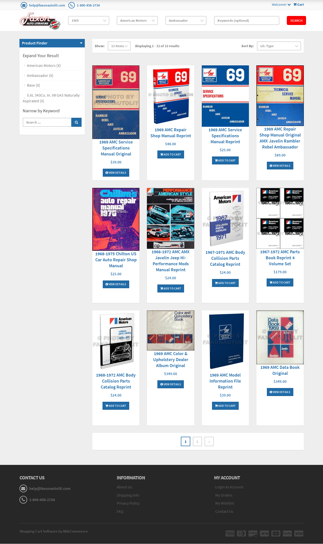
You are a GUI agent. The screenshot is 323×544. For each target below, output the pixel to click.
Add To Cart (170, 154)
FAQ (120, 511)
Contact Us (224, 511)
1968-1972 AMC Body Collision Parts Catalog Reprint (116, 381)
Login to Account (229, 486)
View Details (116, 172)
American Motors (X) (44, 65)
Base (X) (33, 85)
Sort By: (247, 46)
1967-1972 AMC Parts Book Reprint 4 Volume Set (280, 258)
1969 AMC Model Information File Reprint (225, 381)
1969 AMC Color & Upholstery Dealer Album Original (170, 359)
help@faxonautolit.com (47, 5)
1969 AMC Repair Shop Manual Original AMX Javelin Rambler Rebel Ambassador (280, 138)
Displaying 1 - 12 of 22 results (157, 46)
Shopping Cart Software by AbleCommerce (53, 531)
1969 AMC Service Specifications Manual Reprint (225, 135)
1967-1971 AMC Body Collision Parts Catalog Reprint (225, 258)
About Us (124, 486)
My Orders (223, 495)
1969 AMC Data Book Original (280, 370)
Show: (100, 46)
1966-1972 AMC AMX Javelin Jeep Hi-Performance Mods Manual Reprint (171, 260)
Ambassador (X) (40, 75)
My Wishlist (224, 503)
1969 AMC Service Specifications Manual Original (116, 148)
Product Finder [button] (34, 42)
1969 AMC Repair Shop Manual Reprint (170, 132)
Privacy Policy (128, 503)
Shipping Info (128, 495)
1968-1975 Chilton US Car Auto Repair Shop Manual (116, 260)
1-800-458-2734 (88, 5)
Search (296, 20)
